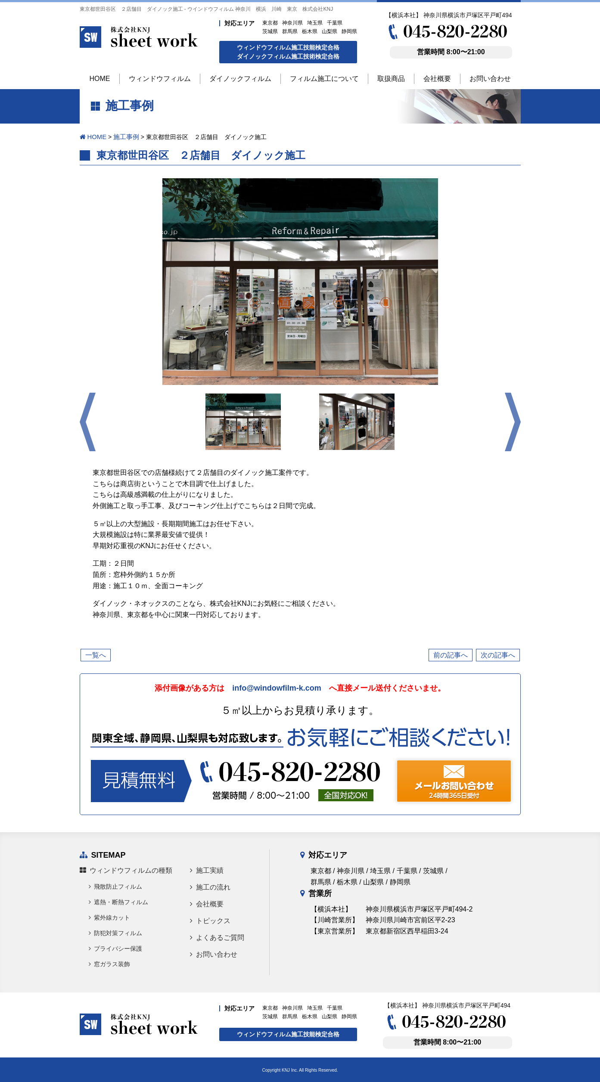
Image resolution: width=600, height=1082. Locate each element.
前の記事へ (450, 654)
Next (513, 421)
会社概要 (207, 903)
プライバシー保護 (115, 948)
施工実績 (207, 870)
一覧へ (95, 654)
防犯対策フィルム (115, 932)
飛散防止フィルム (115, 886)
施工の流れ (210, 886)
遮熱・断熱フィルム (118, 901)
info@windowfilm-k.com (276, 687)
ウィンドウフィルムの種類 (126, 870)
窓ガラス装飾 (109, 963)
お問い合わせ (213, 954)
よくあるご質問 (217, 937)
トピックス (210, 920)
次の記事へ (498, 654)
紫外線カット (109, 917)
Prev (88, 421)
